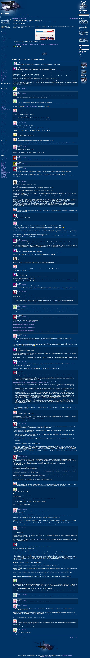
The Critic (2, 130)
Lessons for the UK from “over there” (19, 18)
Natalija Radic (3, 64)
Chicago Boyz (3, 108)
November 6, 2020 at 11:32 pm (22, 456)
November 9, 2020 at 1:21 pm (22, 629)
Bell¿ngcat (3, 163)
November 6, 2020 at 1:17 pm (22, 361)
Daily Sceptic (3, 91)
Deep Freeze (3, 165)
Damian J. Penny (4, 113)
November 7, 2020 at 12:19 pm (22, 488)
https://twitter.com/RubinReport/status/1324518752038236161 (23, 324)
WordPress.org (81, 58)
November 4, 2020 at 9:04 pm (22, 122)
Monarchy (41, 21)
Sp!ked (2, 129)
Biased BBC (3, 164)
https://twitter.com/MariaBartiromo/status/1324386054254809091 (24, 321)
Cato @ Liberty (3, 90)
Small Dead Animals (4, 128)
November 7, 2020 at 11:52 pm (22, 594)
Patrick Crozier (3, 66)
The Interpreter (3, 174)
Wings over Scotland (4, 159)
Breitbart (2, 107)
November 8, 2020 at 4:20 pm (22, 620)
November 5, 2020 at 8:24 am (22, 214)
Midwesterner (3, 61)
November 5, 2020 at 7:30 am (22, 181)
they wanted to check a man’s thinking (30, 106)
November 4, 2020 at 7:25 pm (22, 100)
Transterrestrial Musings (5, 135)
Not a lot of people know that (5, 172)
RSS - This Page (81, 52)
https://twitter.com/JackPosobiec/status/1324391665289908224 (24, 327)
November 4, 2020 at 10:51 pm (22, 157)
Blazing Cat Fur (3, 106)
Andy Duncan (3, 36)
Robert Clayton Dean (4, 70)
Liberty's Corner (3, 94)
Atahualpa (49, 656)
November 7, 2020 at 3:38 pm (22, 509)
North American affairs (48, 21)
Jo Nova (2, 169)
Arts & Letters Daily (4, 162)
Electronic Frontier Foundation (6, 93)
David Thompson (4, 114)
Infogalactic (3, 168)
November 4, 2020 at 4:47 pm (22, 88)
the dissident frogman (4, 76)
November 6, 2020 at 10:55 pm (22, 423)
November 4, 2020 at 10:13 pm (22, 139)
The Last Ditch (3, 132)
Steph (2, 74)
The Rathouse (3, 175)
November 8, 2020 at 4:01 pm (22, 600)
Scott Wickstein (3, 73)
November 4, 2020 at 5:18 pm (22, 93)
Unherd (2, 136)
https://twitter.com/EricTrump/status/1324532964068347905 (23, 330)
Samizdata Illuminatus (4, 71)
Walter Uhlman (3, 79)
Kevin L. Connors (4, 59)
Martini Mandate (3, 171)
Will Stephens (3, 80)
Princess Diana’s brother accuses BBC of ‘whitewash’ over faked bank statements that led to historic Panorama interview (37, 44)
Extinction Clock (3, 167)
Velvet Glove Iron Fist (4, 137)
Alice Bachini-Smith (4, 35)
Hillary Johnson (3, 53)
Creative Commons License (67, 655)
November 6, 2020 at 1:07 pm (22, 349)
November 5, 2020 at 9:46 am (22, 222)
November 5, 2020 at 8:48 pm (22, 291)
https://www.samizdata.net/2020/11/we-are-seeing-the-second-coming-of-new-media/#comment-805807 (31, 382)
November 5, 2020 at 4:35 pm (22, 284)
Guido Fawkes (3, 157)
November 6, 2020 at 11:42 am (22, 335)
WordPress (45, 656)
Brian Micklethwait (4, 39)
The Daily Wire (3, 131)
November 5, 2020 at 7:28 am (22, 168)
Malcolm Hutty (3, 60)
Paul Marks (3, 67)
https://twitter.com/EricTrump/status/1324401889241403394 (23, 326)
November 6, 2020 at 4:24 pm (22, 372)
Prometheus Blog (4, 86)
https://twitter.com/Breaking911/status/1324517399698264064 (23, 323)
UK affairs (54, 21)
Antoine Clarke (3, 37)
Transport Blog (3, 176)
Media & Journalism (35, 21)
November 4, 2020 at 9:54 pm (22, 134)
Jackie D (2, 54)
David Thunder (3, 92)
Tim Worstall (3, 134)
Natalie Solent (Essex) (17, 21)
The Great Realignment (5, 158)
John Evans (3, 56)
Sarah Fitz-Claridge (4, 72)
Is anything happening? (73, 18)
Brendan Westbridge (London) (6, 38)
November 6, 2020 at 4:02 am (22, 316)
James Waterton (3, 55)
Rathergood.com (4, 173)
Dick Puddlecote (3, 115)
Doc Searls (3, 166)
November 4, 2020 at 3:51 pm (22, 68)
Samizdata (4, 13)
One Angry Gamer (4, 85)
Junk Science (3, 170)
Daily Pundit (3, 112)
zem (1, 81)
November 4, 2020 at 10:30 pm (22, 146)
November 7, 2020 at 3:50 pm (22, 527)
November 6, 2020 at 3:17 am (22, 306)
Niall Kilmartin (3, 65)
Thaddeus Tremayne (4, 75)
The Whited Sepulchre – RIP (5, 133)
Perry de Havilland (4, 68)
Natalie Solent (3, 63)
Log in (80, 55)
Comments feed (81, 57)
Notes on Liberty (3, 96)
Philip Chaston (3, 69)
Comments (87, 12)
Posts (83, 12)
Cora (2, 111)
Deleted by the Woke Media (26, 21)
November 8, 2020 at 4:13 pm (22, 605)
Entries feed (81, 56)
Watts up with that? (4, 177)
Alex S (2, 34)
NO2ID (2, 95)
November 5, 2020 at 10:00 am (22, 240)
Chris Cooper (3, 40)
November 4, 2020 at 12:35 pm (22, 63)
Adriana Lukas (3, 33)
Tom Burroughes (4, 77)
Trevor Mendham (4, 78)
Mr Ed (2, 62)
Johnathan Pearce (4, 57)
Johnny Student (3, 58)
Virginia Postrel (3, 138)
